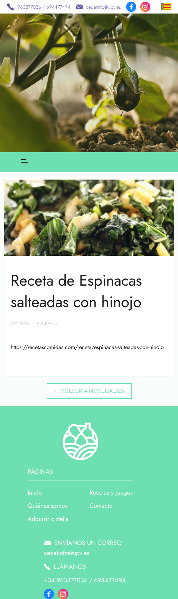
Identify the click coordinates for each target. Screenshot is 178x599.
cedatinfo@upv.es (103, 6)
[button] (24, 162)
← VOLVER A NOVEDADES (89, 391)
